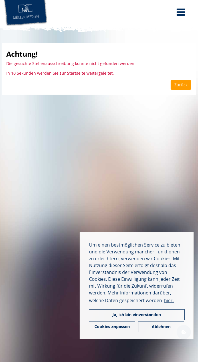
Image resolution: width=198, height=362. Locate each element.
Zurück (180, 85)
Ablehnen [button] (161, 326)
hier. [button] (169, 300)
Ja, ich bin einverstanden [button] (136, 314)
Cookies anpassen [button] (112, 326)
